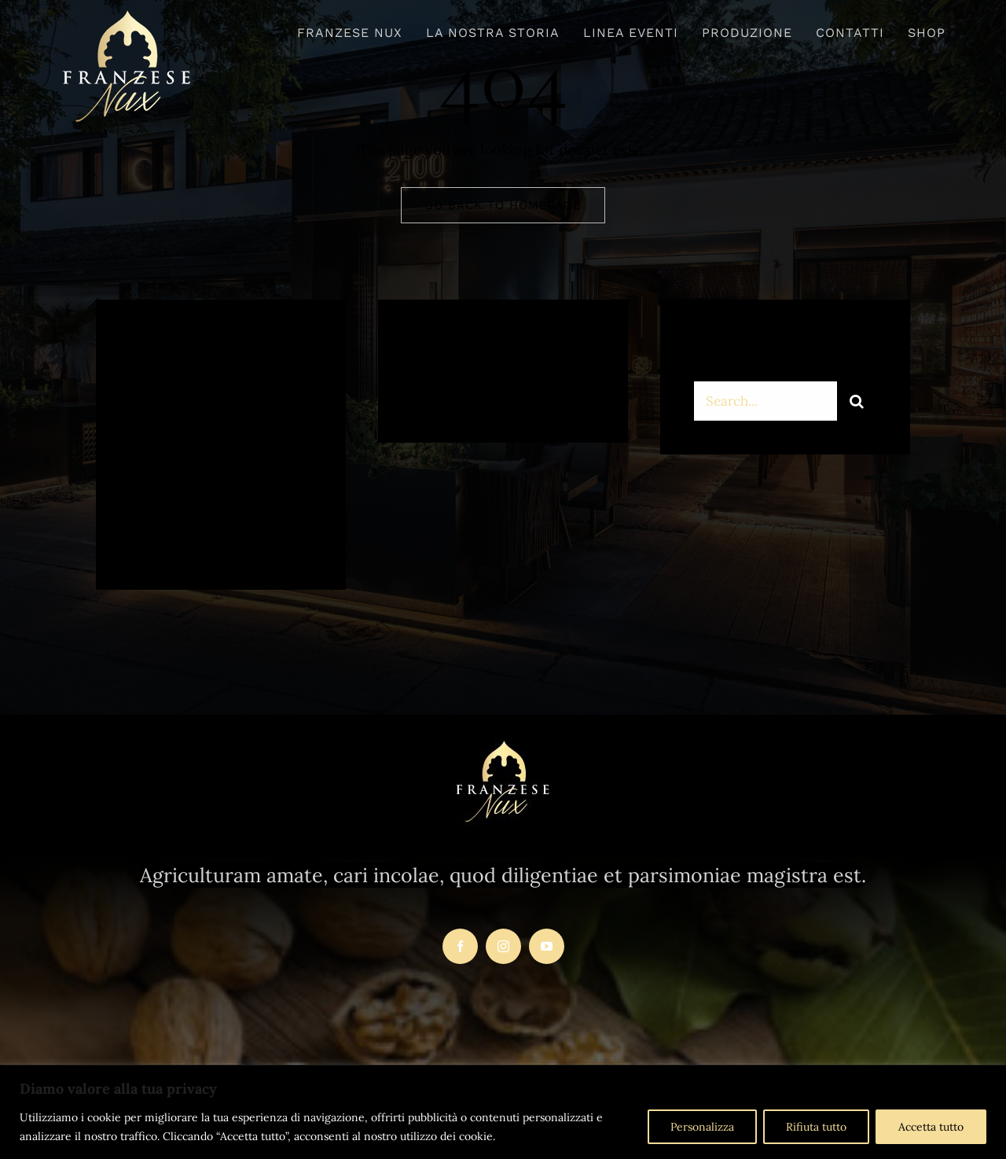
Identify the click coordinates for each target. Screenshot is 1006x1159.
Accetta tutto (931, 1127)
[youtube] (546, 946)
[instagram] (234, 532)
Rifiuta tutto (816, 1127)
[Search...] (765, 402)
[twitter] (190, 532)
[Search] (856, 402)
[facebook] (147, 532)
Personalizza (702, 1127)
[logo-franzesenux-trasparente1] (127, 15)
